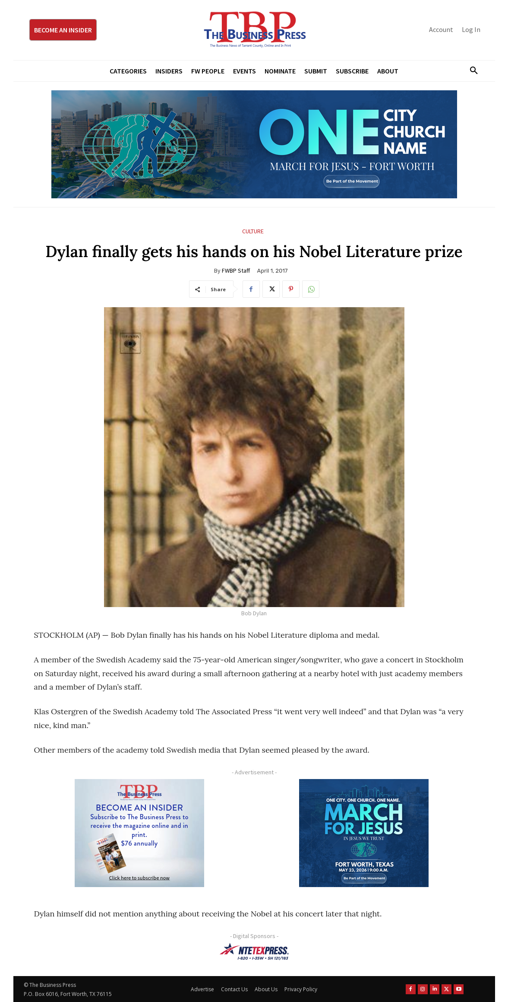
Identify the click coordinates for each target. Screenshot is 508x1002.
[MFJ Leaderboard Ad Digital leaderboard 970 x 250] (254, 144)
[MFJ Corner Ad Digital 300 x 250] (364, 833)
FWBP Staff (236, 270)
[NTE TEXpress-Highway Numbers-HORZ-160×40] (254, 951)
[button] (471, 70)
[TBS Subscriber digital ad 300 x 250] (140, 833)
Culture (253, 231)
